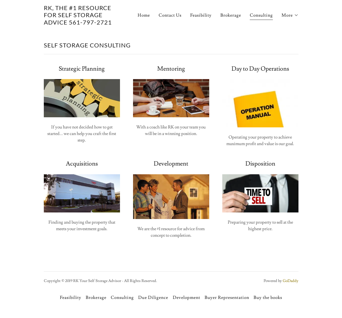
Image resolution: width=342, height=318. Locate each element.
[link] (81, 23)
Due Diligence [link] (153, 297)
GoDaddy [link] (290, 280)
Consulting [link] (261, 15)
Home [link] (144, 15)
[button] (290, 15)
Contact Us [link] (170, 15)
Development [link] (186, 297)
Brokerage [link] (230, 15)
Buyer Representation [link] (227, 297)
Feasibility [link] (201, 15)
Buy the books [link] (268, 297)
